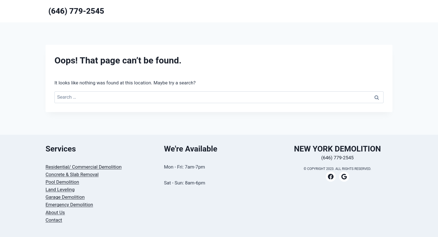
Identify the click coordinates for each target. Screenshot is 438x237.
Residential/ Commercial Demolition (84, 167)
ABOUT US (379, 11)
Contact (54, 220)
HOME (298, 11)
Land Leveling (60, 189)
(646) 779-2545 (337, 157)
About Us (55, 212)
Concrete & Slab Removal (72, 174)
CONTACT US (352, 11)
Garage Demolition (65, 197)
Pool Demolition (62, 182)
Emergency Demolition (69, 204)
